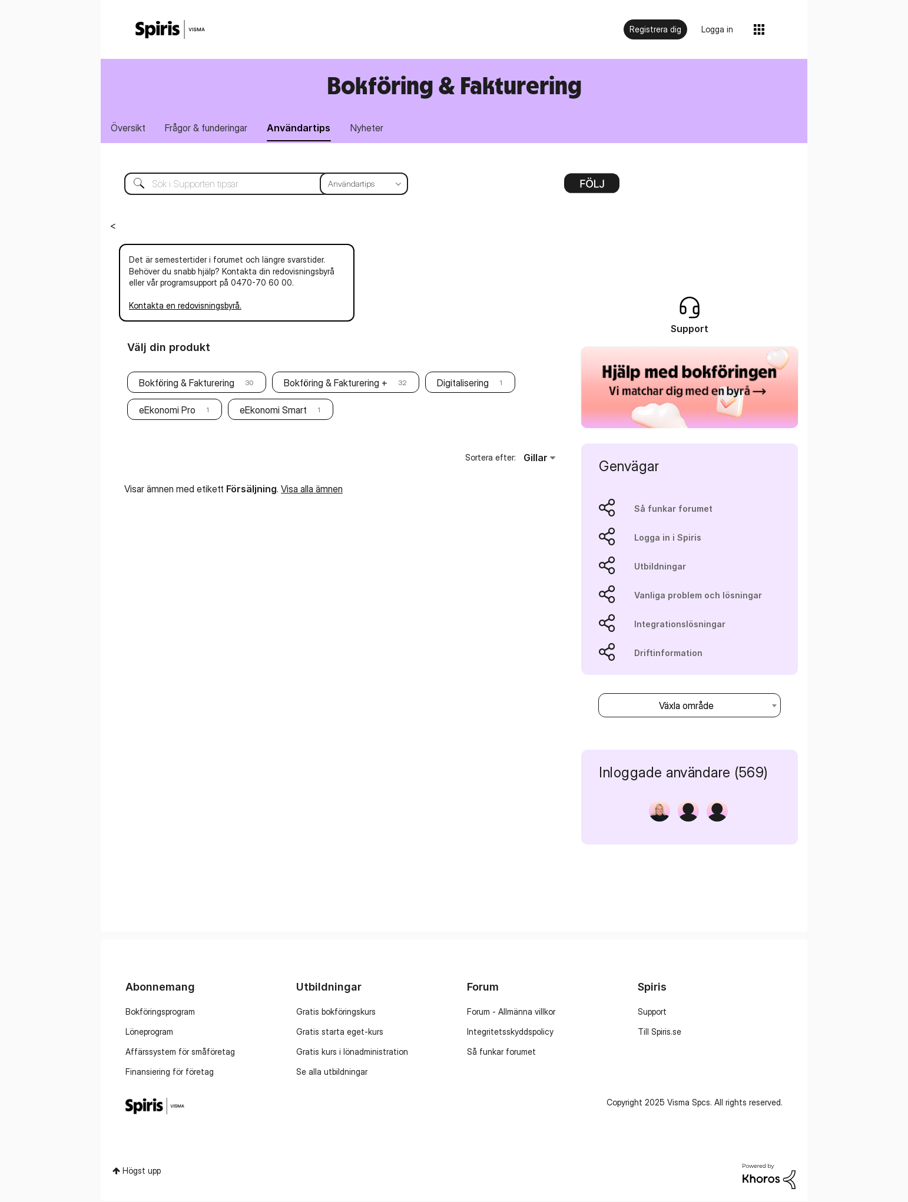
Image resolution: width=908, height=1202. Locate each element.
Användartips (305, 128)
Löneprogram (149, 1033)
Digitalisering (463, 384)
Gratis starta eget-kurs (339, 1033)
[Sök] (257, 185)
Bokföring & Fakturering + (335, 384)
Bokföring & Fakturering (454, 85)
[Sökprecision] (364, 185)
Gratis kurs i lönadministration (352, 1053)
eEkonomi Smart (273, 411)
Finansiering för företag (169, 1073)
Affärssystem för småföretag (180, 1053)
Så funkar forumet (673, 510)
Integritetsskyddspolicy (510, 1033)
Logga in (717, 29)
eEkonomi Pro (167, 411)
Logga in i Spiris (667, 539)
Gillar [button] (535, 459)
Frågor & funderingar (210, 128)
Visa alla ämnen (312, 490)
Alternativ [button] (592, 188)
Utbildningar (660, 567)
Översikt (129, 128)
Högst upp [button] (141, 1172)
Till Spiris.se (659, 1033)
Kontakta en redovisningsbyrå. (185, 307)
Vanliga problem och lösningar (698, 596)
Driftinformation (668, 654)
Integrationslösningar (679, 625)
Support (652, 1013)
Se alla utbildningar (331, 1073)
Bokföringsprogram (160, 1013)
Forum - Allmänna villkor (511, 1013)
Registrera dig (655, 29)
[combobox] (689, 706)
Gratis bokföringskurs (336, 1013)
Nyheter (376, 128)
